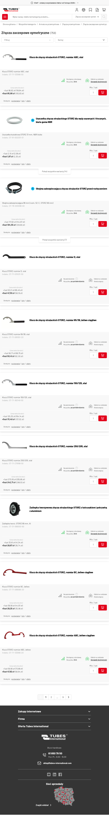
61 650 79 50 (55, 753)
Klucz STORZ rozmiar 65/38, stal (16, 334)
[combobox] (86, 17)
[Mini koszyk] (104, 10)
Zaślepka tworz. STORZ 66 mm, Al (16, 523)
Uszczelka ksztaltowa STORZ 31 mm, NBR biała (22, 134)
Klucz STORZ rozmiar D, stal (14, 271)
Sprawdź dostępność (99, 82)
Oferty (28, 101)
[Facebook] (60, 775)
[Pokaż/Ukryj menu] (5, 17)
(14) (54, 171)
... (57, 697)
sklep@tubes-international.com (57, 763)
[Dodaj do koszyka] (102, 92)
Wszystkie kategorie (27, 24)
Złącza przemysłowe (71, 24)
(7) (54, 240)
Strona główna (9, 24)
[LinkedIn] (54, 775)
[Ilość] (93, 92)
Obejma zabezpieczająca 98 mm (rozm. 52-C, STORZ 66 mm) (27, 203)
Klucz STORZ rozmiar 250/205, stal (17, 460)
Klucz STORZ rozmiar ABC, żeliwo (16, 649)
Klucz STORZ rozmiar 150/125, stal (16, 397)
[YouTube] (49, 775)
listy (23, 101)
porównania (15, 101)
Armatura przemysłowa (49, 24)
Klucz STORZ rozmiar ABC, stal (15, 71)
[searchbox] (40, 17)
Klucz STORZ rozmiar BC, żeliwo (16, 586)
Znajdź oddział (44, 805)
